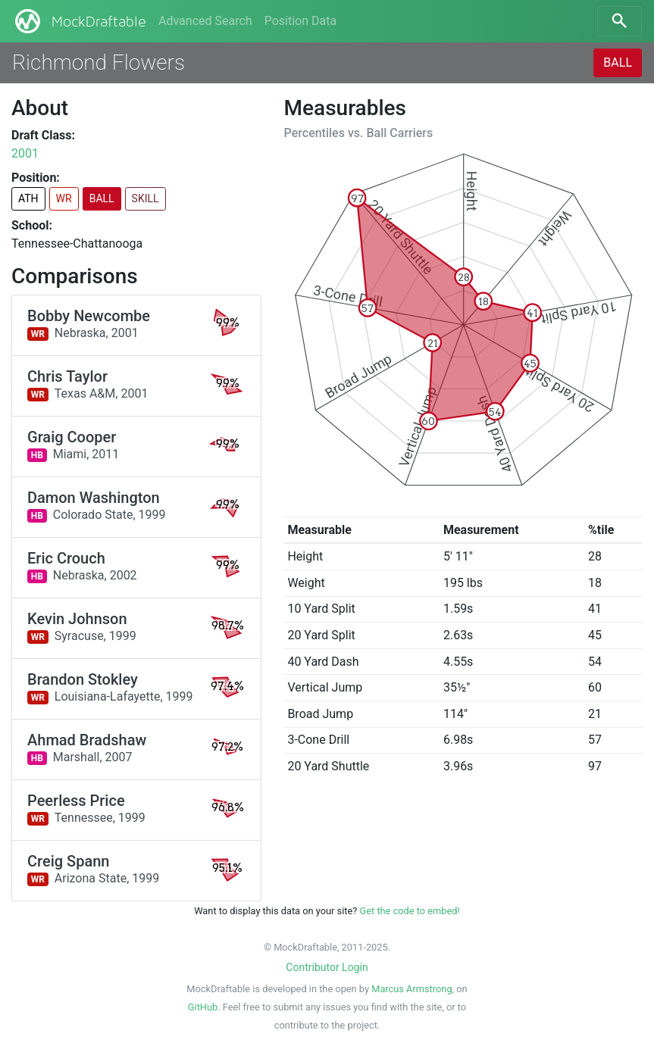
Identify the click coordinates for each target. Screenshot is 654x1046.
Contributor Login (327, 967)
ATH (28, 198)
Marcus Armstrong (411, 988)
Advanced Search (205, 21)
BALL (617, 62)
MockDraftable (79, 21)
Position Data (300, 21)
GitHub (202, 1007)
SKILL (145, 198)
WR (64, 198)
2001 (25, 153)
